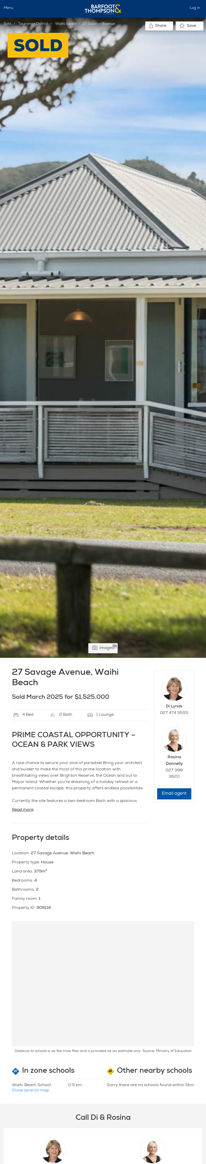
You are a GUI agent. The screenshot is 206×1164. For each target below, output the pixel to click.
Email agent (174, 794)
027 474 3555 (174, 713)
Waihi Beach (65, 24)
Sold (7, 24)
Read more (22, 810)
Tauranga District (33, 24)
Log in (195, 8)
